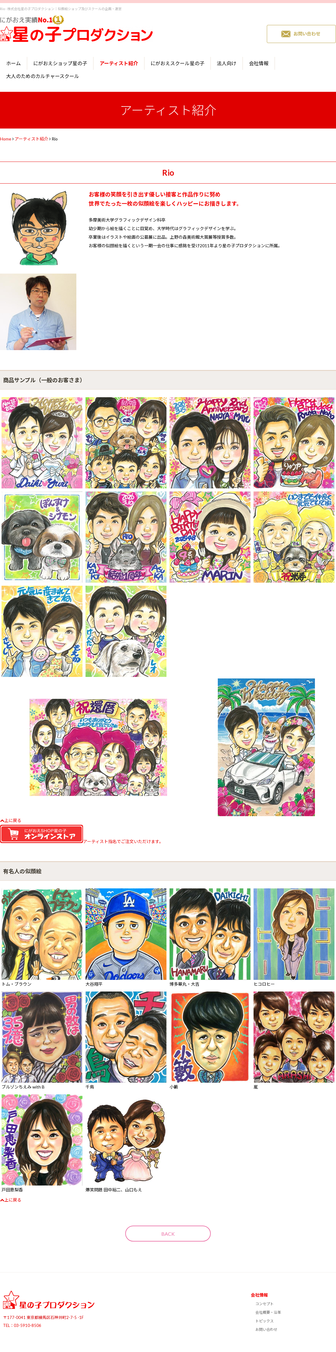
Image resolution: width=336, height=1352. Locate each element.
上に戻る (10, 820)
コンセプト (264, 1304)
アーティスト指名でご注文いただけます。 (81, 841)
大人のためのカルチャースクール (42, 76)
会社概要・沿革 (268, 1312)
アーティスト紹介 (119, 63)
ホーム (13, 63)
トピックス (264, 1321)
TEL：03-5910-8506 (22, 1325)
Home (5, 138)
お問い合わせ (266, 1329)
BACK (168, 1234)
